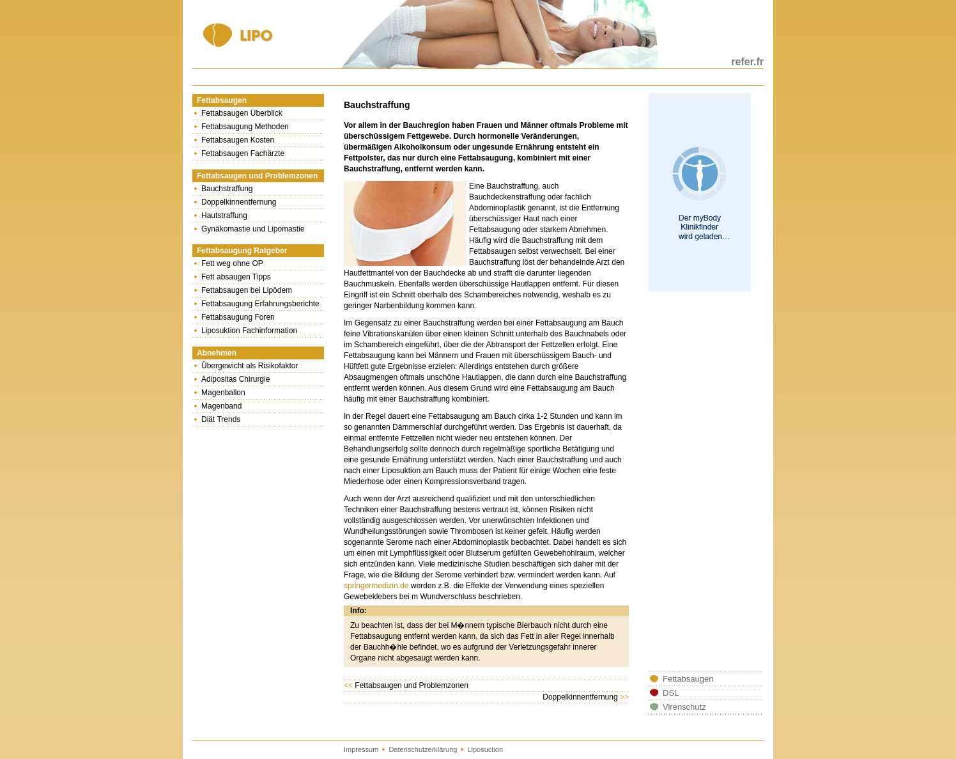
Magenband (221, 406)
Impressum (361, 749)
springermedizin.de (376, 585)
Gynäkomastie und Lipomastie (252, 228)
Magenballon (223, 392)
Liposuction (485, 749)
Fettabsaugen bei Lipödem (246, 290)
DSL (671, 693)
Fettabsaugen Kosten (237, 140)
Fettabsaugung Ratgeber (242, 250)
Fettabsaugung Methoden (245, 126)
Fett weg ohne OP (232, 263)
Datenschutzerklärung (423, 749)
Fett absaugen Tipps (236, 276)
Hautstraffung (224, 215)
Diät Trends (220, 419)
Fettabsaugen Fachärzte (242, 153)
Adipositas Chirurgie (235, 379)
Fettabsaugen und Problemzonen (257, 175)
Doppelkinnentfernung (238, 202)
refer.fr (747, 61)
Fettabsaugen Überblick (241, 113)
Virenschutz (684, 707)
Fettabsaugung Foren (238, 317)
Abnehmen (216, 352)
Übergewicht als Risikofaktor (249, 365)
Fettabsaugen (222, 100)
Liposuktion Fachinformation (249, 330)
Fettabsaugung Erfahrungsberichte (260, 303)
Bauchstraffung (227, 188)
